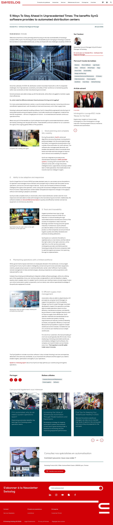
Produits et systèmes (41, 4)
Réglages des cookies (58, 521)
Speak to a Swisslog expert (18, 363)
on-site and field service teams (29, 200)
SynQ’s (57, 137)
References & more (71, 4)
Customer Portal (57, 513)
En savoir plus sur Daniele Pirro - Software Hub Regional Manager (88, 53)
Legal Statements (29, 521)
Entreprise (83, 4)
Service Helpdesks (9, 513)
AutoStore (31, 513)
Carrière (90, 4)
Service (61, 4)
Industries (53, 4)
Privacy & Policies (43, 521)
